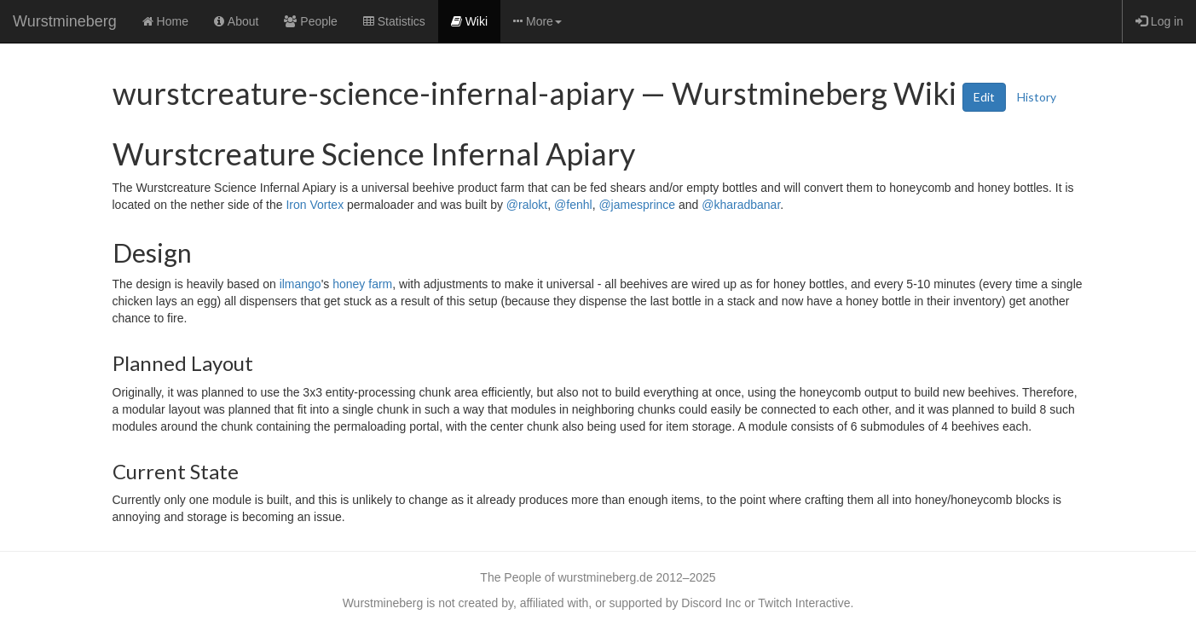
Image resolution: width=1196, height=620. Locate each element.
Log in (1159, 21)
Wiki (469, 21)
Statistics (394, 21)
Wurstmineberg (65, 21)
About (236, 21)
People (310, 21)
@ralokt (526, 204)
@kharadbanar (741, 204)
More (537, 21)
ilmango (300, 284)
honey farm (362, 284)
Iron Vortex (315, 204)
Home (165, 21)
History (1036, 97)
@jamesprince (636, 204)
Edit (984, 97)
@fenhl (573, 204)
